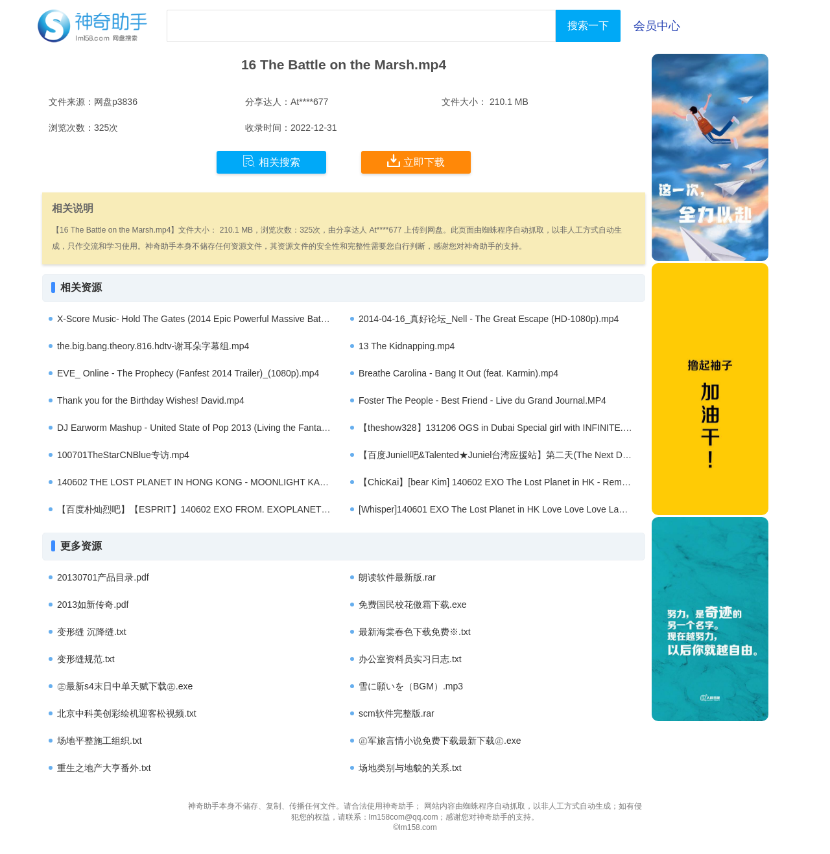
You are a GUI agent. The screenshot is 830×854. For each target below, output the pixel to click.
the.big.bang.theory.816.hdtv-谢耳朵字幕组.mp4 (153, 346)
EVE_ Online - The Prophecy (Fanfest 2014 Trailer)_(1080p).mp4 (188, 373)
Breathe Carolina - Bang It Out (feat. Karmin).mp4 (458, 373)
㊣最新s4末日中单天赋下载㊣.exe (125, 686)
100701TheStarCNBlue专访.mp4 (123, 455)
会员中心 (657, 25)
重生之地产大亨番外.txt (104, 768)
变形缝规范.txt (86, 659)
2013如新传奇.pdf (93, 604)
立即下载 (416, 161)
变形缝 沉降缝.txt (91, 632)
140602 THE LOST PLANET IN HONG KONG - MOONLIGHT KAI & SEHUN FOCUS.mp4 (238, 482)
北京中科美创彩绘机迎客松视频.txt (126, 713)
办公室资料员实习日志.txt (410, 659)
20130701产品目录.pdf (103, 577)
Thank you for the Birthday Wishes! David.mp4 (150, 400)
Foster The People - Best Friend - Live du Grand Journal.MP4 (482, 400)
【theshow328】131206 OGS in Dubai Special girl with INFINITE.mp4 (500, 427)
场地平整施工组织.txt (99, 740)
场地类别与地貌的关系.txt (410, 768)
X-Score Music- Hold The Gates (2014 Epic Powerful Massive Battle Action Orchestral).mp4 (241, 319)
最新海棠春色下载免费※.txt (415, 632)
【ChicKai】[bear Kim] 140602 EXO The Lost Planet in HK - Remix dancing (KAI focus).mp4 (544, 482)
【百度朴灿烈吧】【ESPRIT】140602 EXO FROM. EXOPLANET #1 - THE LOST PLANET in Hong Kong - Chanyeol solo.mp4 (312, 509)
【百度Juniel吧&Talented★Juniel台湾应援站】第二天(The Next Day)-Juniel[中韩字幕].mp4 (541, 455)
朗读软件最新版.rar (397, 577)
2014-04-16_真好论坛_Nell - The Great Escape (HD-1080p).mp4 (489, 319)
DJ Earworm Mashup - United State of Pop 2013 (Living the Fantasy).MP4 (206, 427)
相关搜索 (271, 161)
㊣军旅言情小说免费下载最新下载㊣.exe (440, 740)
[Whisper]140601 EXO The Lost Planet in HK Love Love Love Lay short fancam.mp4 (528, 509)
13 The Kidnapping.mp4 (407, 346)
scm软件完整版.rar (396, 713)
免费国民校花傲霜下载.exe (412, 604)
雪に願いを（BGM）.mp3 (411, 686)
